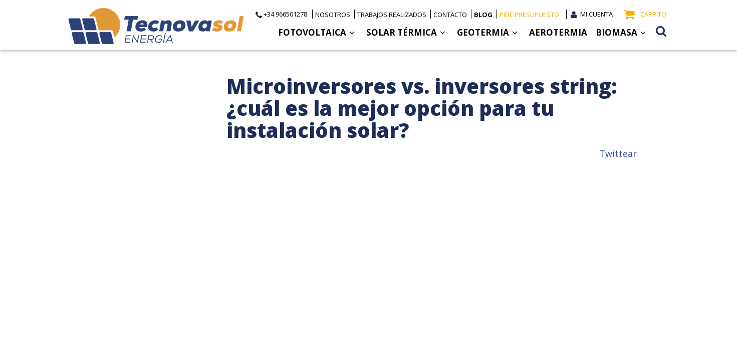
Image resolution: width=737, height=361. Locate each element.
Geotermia (487, 32)
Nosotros (332, 14)
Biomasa (621, 32)
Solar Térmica (405, 32)
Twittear (618, 153)
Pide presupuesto (529, 14)
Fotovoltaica (316, 32)
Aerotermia (558, 32)
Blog (483, 14)
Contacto (450, 14)
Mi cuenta (596, 14)
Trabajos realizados (391, 14)
